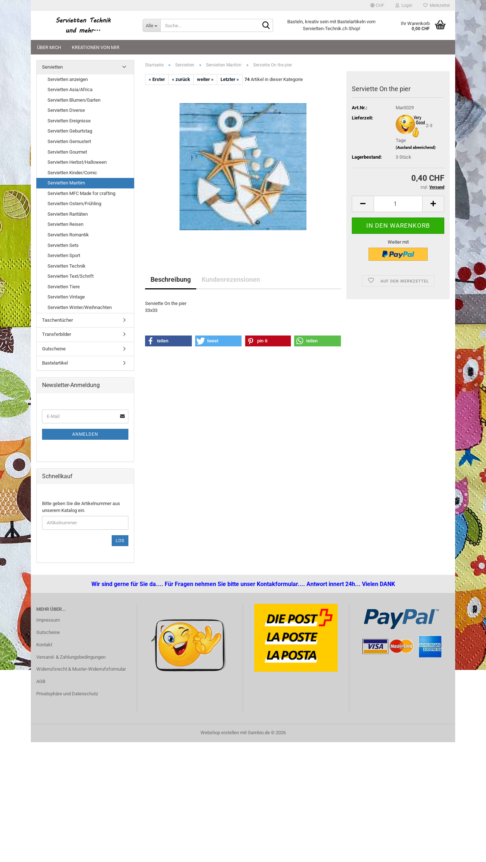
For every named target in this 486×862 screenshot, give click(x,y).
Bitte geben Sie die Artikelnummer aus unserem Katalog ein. (81, 507)
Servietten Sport (64, 255)
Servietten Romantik (68, 234)
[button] (377, 5)
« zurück (181, 79)
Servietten (52, 67)
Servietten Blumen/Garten (74, 100)
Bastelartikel (55, 363)
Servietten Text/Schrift (71, 276)
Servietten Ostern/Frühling (74, 203)
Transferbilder (56, 334)
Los (120, 540)
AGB (40, 681)
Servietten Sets (63, 245)
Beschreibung (171, 279)
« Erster (157, 79)
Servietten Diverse (66, 110)
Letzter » (230, 79)
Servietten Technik (67, 266)
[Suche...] (151, 25)
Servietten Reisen (65, 224)
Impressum (48, 620)
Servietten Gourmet (67, 152)
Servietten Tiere (64, 286)
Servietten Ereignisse (69, 120)
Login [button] (403, 5)
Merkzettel (436, 5)
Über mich (49, 47)
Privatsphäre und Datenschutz (67, 693)
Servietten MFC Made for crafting (81, 193)
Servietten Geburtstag (70, 131)
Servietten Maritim (66, 183)
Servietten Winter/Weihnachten (80, 307)
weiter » (205, 79)
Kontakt (44, 644)
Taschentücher (57, 320)
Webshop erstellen (220, 732)
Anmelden (85, 434)
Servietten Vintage (66, 297)
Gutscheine (54, 348)
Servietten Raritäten (68, 214)
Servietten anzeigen (68, 79)
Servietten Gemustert (69, 141)
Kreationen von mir (95, 47)
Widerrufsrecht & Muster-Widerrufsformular (81, 669)
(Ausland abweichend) (416, 147)
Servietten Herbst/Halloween (77, 162)
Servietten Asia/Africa (70, 89)
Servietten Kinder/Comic (72, 172)
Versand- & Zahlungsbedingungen (71, 657)
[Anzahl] (398, 204)
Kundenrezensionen (231, 279)
